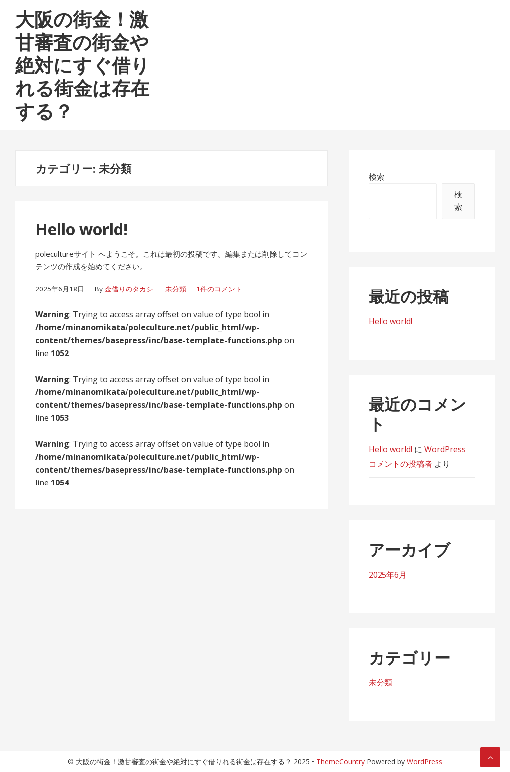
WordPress (424, 761)
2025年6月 (388, 574)
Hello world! (81, 229)
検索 (376, 176)
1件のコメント (219, 288)
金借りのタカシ (129, 288)
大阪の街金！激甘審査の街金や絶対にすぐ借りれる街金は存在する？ (82, 65)
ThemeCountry (340, 761)
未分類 (175, 288)
